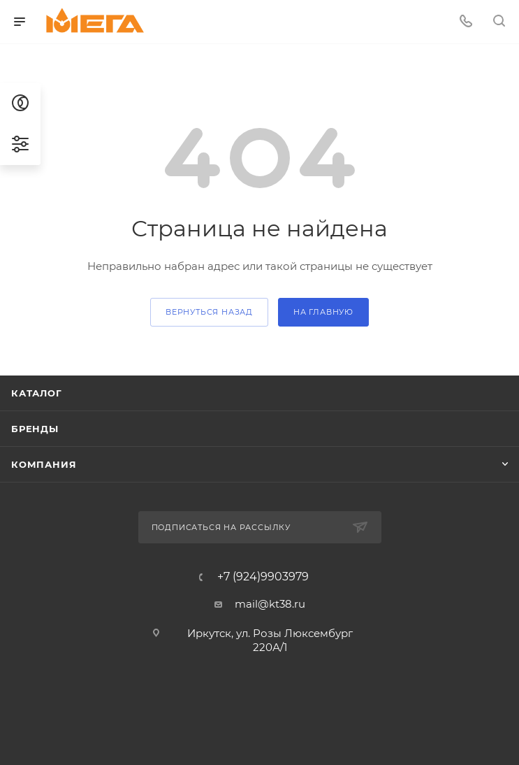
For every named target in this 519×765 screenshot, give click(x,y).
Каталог (36, 393)
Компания (43, 464)
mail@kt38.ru (270, 603)
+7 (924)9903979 (263, 576)
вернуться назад (209, 312)
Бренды (35, 428)
